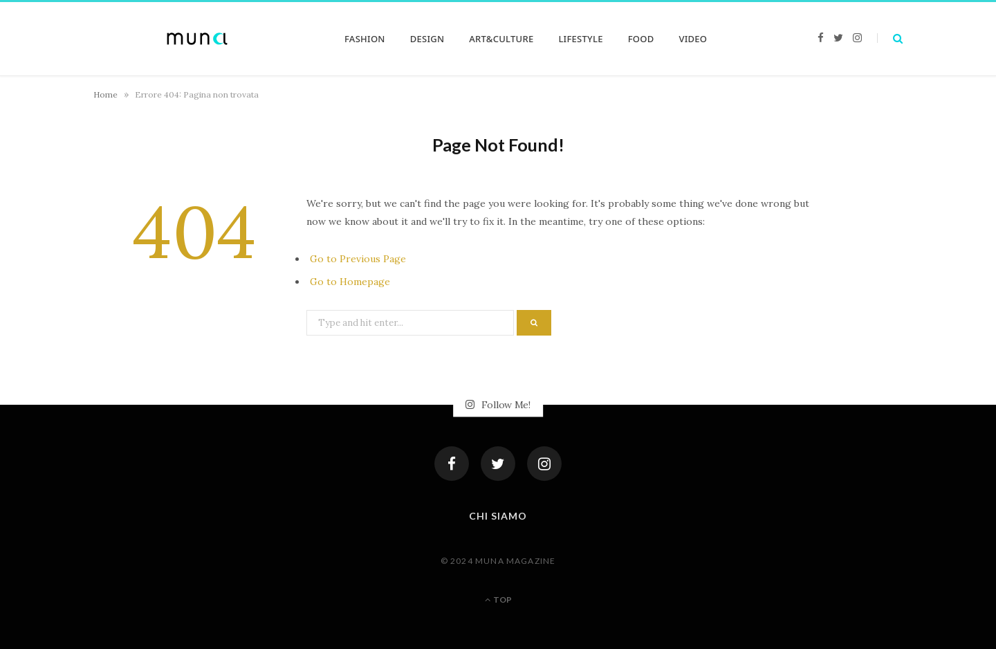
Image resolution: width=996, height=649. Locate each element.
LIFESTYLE (580, 39)
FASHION (364, 39)
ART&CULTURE (501, 39)
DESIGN (427, 39)
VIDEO (693, 39)
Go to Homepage (350, 281)
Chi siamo (498, 516)
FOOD (641, 39)
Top (498, 599)
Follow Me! (498, 405)
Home (105, 94)
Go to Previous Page (358, 259)
